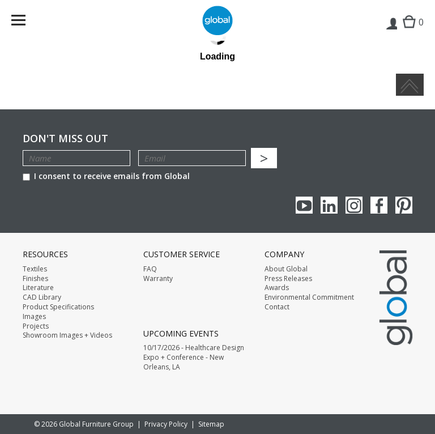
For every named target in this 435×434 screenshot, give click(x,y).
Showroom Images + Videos (67, 335)
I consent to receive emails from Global (106, 176)
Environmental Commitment (309, 297)
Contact (277, 307)
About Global (286, 269)
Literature (38, 287)
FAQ (150, 269)
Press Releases (288, 278)
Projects (36, 326)
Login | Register (391, 31)
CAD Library (42, 297)
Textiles (35, 269)
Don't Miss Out (65, 138)
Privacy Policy (165, 424)
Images (34, 316)
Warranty (158, 278)
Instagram (354, 205)
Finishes (35, 278)
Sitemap (211, 424)
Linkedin (329, 205)
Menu (25, 22)
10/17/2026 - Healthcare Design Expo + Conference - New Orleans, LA (193, 357)
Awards (277, 287)
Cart (410, 31)
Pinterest (403, 205)
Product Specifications (58, 307)
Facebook (378, 205)
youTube (304, 205)
